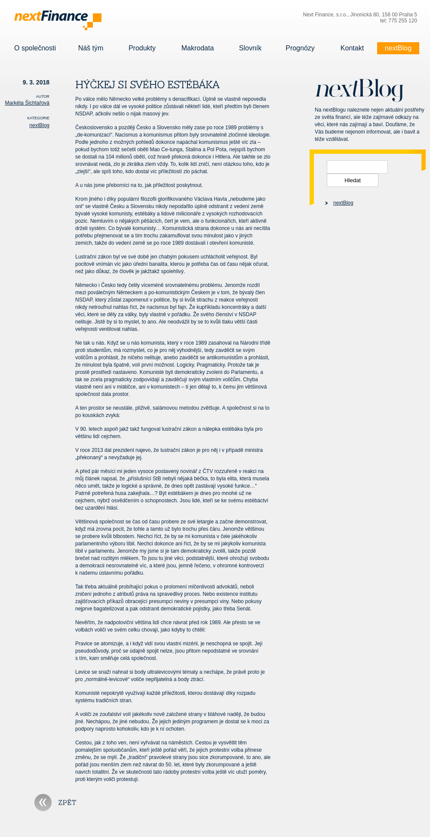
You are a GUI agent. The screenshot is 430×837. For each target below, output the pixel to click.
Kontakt (352, 48)
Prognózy (300, 48)
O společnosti (35, 48)
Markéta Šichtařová (27, 103)
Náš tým (91, 48)
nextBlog (398, 48)
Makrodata (197, 48)
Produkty (142, 48)
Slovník (250, 48)
